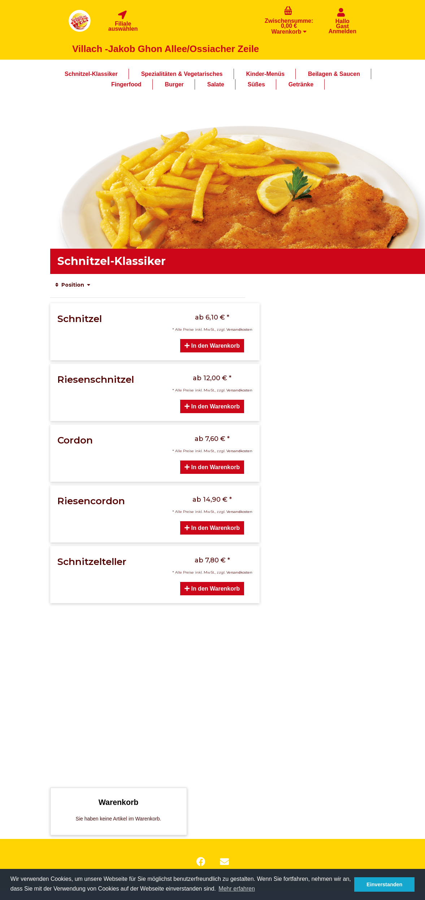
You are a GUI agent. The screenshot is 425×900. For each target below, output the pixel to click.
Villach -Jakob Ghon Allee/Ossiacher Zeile (165, 48)
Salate (215, 84)
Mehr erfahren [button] (236, 889)
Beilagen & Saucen (334, 74)
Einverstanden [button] (384, 884)
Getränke (301, 84)
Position (73, 285)
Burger (174, 84)
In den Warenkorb (212, 346)
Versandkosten (239, 329)
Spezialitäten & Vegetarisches (182, 74)
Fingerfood (126, 84)
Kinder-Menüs (265, 74)
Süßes (256, 84)
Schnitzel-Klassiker (91, 74)
